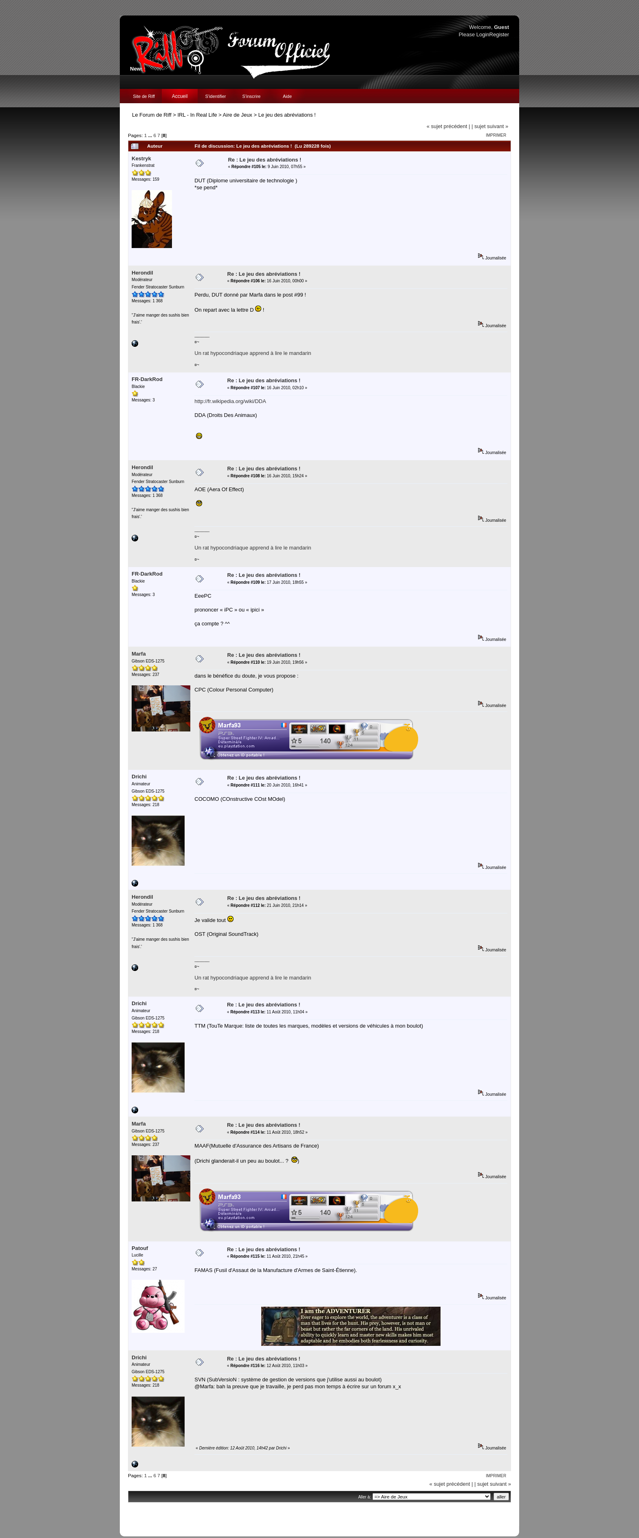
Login (482, 34)
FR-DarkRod (147, 379)
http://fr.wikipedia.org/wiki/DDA (230, 401)
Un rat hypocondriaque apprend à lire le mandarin (252, 353)
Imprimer (496, 135)
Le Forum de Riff (152, 115)
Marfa (139, 654)
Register (499, 34)
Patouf (140, 1248)
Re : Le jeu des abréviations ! (264, 160)
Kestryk (141, 158)
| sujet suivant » (490, 126)
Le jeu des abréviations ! (287, 115)
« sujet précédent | (448, 126)
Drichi (139, 776)
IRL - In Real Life (197, 115)
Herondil (142, 273)
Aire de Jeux (237, 115)
